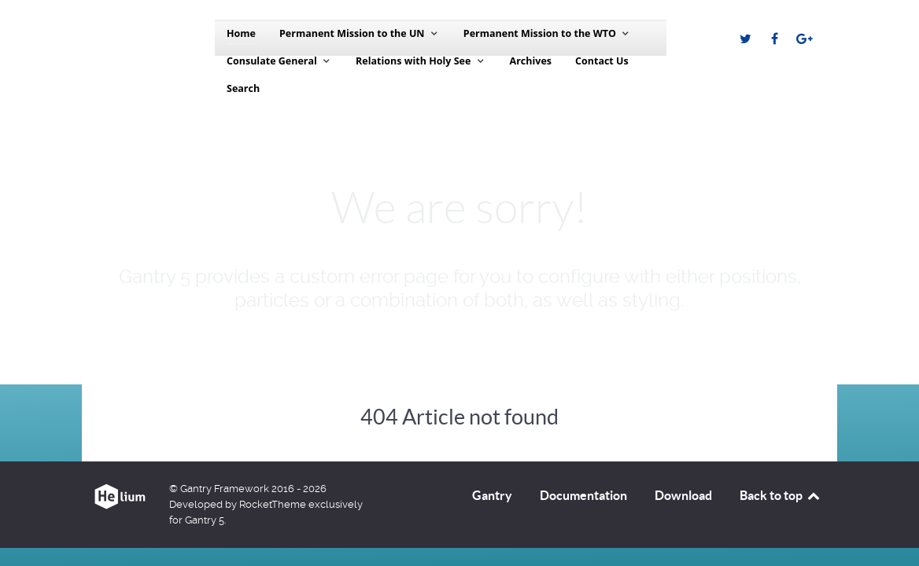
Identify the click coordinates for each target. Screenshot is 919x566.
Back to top (780, 495)
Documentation (583, 495)
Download (683, 495)
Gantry (492, 495)
